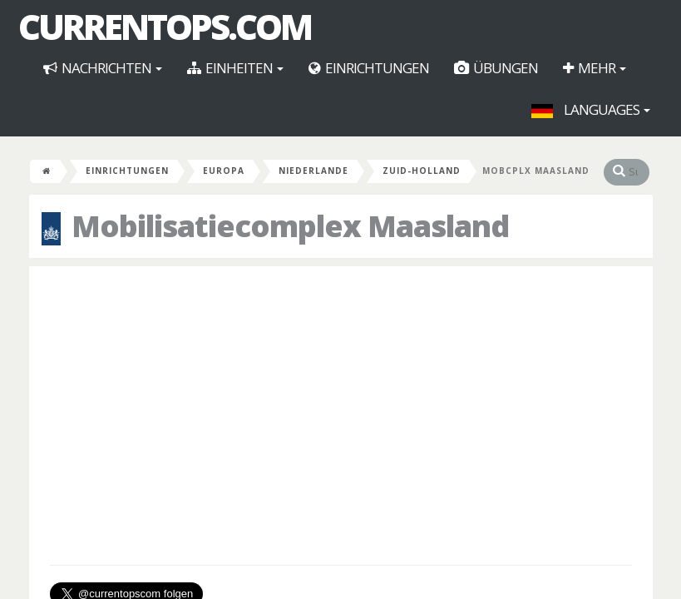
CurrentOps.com (164, 26)
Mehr (594, 67)
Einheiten (235, 67)
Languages (590, 109)
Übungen (496, 67)
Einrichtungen (368, 67)
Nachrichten (102, 67)
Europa (223, 170)
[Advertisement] (341, 399)
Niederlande (313, 170)
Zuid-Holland (421, 170)
